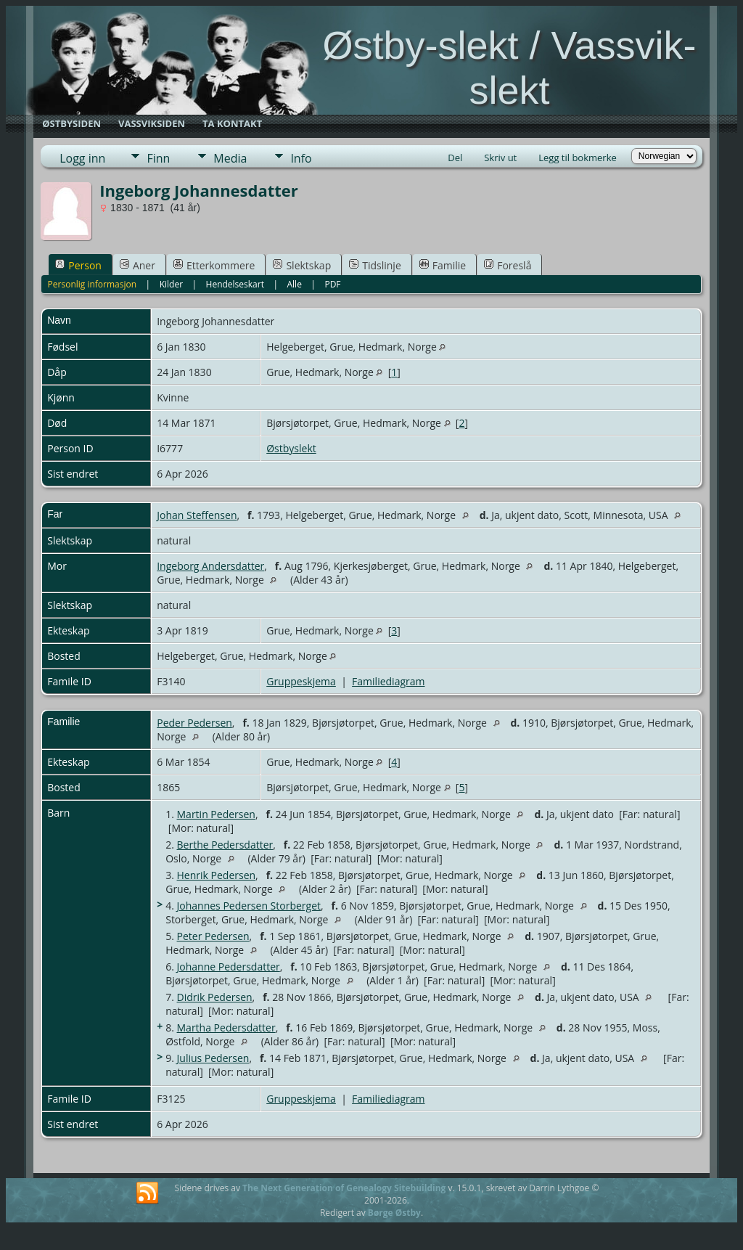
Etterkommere (214, 265)
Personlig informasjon (92, 284)
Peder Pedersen (194, 723)
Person (78, 265)
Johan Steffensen (197, 515)
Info (300, 158)
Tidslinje (375, 265)
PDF (332, 284)
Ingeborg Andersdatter (210, 566)
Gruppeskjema (301, 681)
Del (455, 157)
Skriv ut (500, 157)
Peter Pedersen (213, 936)
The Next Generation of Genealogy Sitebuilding (344, 1188)
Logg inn (82, 158)
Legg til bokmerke (577, 157)
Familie (442, 265)
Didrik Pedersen (215, 997)
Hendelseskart (235, 284)
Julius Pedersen (213, 1058)
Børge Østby (394, 1212)
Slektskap (302, 265)
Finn (158, 158)
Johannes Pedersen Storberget (249, 905)
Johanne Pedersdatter (228, 966)
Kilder (171, 284)
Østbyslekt (291, 448)
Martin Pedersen (216, 814)
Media (230, 158)
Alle (294, 284)
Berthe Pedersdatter (225, 844)
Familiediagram (388, 681)
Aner (137, 265)
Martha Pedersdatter (226, 1027)
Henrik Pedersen (216, 875)
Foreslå (507, 265)
